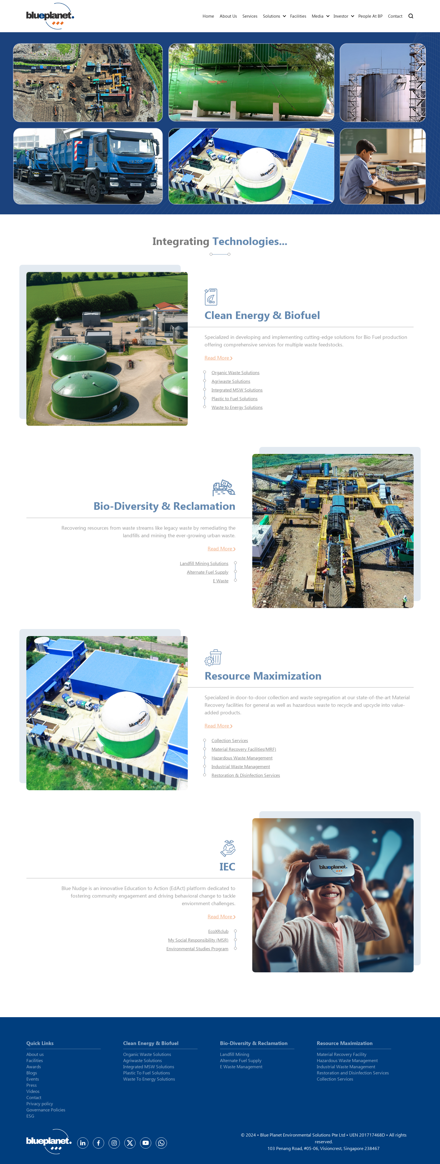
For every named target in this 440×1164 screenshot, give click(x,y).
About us (228, 16)
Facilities (298, 16)
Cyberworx (407, 1161)
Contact (395, 16)
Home (208, 16)
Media (318, 16)
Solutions (271, 16)
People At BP (370, 16)
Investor (341, 16)
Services (249, 16)
